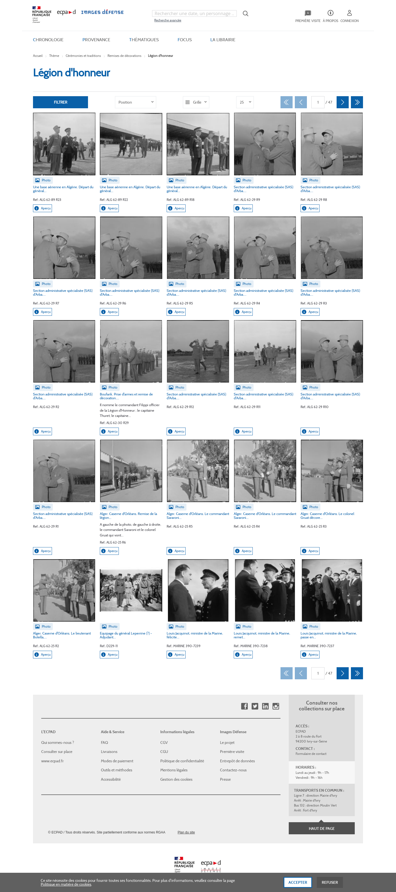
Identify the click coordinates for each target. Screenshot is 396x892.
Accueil (38, 56)
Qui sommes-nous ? (57, 742)
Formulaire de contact (311, 754)
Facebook (244, 706)
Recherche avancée (167, 20)
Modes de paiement (117, 760)
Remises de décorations (124, 56)
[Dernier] (357, 102)
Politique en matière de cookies (66, 886)
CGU (164, 751)
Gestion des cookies (176, 779)
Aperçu (42, 208)
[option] (135, 102)
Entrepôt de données (237, 760)
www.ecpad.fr (52, 760)
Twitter (254, 706)
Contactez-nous (233, 770)
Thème (54, 56)
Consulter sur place (56, 751)
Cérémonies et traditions (83, 56)
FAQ (104, 742)
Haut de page (322, 828)
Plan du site (186, 832)
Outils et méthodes (116, 770)
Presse (225, 779)
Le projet (227, 742)
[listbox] (135, 102)
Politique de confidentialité (182, 760)
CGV (164, 742)
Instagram (275, 706)
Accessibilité (111, 779)
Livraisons (109, 751)
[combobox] (194, 13)
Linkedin (265, 706)
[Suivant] (343, 102)
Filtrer (60, 102)
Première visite (232, 751)
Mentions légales (174, 770)
